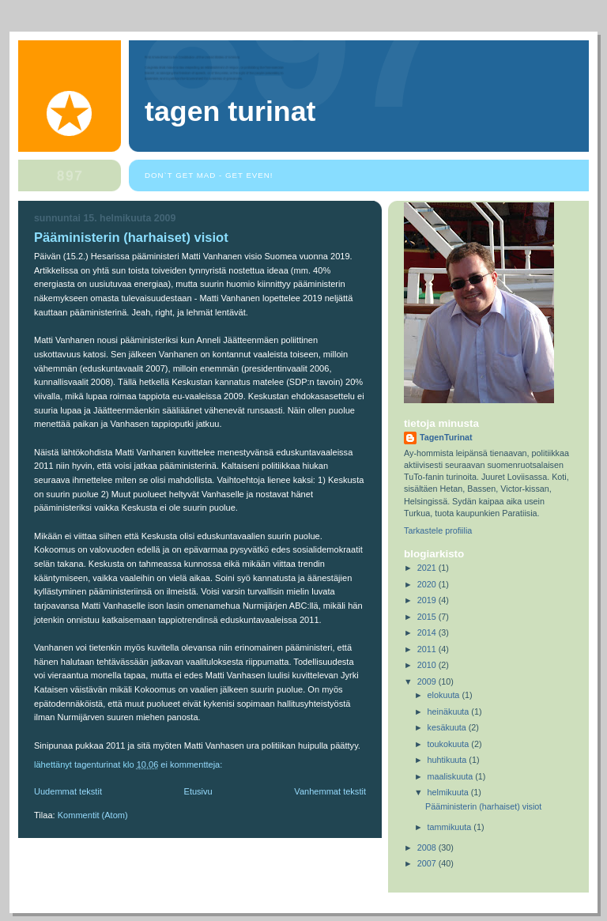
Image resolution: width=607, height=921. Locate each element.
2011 (428, 649)
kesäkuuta (448, 727)
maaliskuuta (452, 776)
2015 (428, 616)
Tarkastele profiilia (438, 530)
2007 (428, 863)
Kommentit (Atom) (93, 815)
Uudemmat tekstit (68, 791)
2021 (428, 567)
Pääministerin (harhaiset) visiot (131, 237)
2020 (428, 584)
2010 (428, 665)
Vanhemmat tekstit (330, 791)
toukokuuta (450, 744)
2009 (428, 681)
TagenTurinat (446, 437)
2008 (428, 847)
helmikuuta (449, 792)
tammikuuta (451, 827)
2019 (428, 600)
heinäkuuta (450, 711)
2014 (428, 632)
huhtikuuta (448, 759)
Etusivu (198, 791)
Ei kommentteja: (192, 764)
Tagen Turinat (230, 111)
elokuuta (445, 695)
